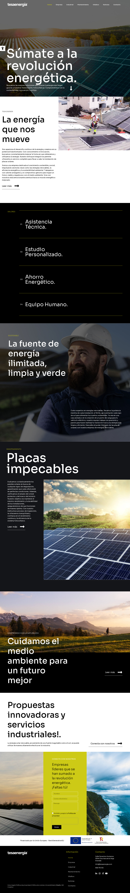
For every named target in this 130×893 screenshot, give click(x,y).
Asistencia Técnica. (38, 224)
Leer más (7, 186)
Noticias (106, 5)
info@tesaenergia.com (103, 864)
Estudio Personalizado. (44, 252)
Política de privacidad (23, 885)
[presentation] (65, 821)
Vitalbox (96, 5)
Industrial (69, 5)
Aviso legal (11, 885)
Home (49, 5)
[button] (2, 48)
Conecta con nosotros (103, 743)
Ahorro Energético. (40, 279)
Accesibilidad (50, 885)
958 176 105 (99, 868)
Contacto (116, 5)
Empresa (59, 5)
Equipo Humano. (46, 304)
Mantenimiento (83, 5)
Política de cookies (38, 885)
